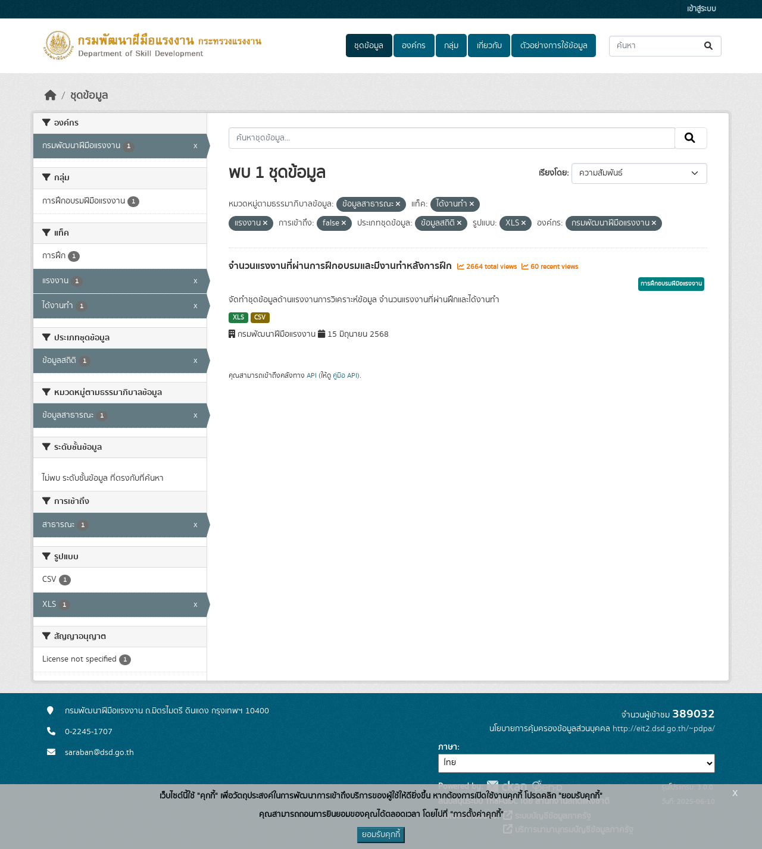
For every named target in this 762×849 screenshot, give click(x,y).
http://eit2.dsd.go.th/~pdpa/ (664, 729)
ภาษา (447, 747)
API (312, 375)
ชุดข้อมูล (368, 46)
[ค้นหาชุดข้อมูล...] (665, 46)
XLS (238, 317)
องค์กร (414, 46)
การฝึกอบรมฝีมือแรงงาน (671, 284)
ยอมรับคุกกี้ (381, 835)
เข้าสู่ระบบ (701, 9)
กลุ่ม (451, 46)
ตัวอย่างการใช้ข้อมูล (554, 46)
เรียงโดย (553, 173)
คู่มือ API (345, 375)
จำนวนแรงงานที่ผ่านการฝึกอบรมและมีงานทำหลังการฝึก (341, 266)
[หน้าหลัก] (51, 96)
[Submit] (709, 46)
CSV (260, 317)
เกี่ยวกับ (489, 46)
